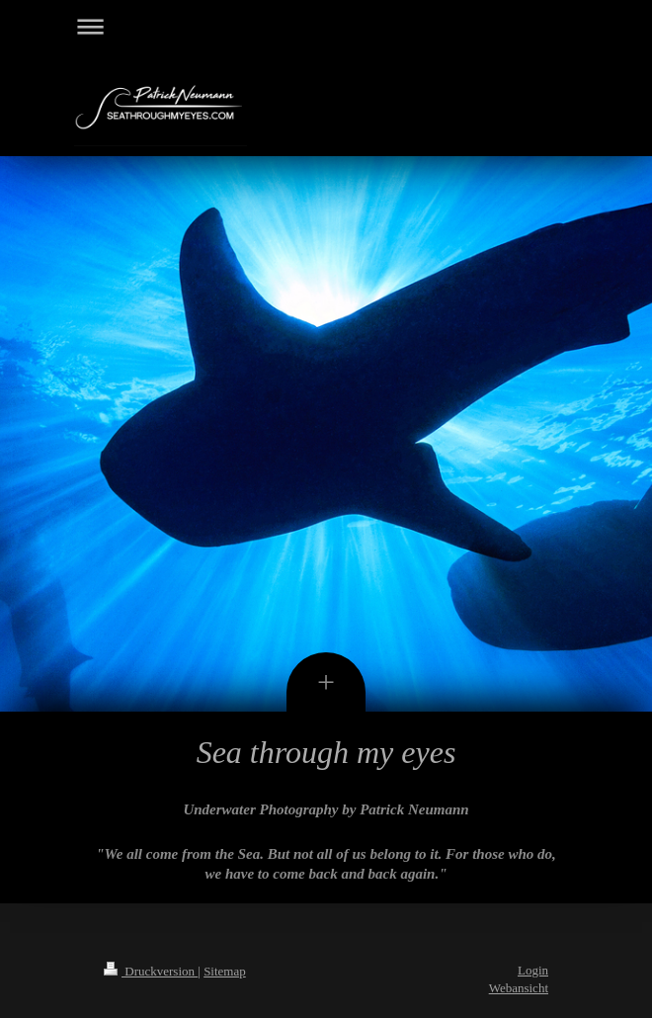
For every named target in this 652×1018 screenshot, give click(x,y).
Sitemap (225, 971)
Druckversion (151, 971)
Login (533, 970)
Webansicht (518, 987)
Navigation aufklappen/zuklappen (326, 26)
